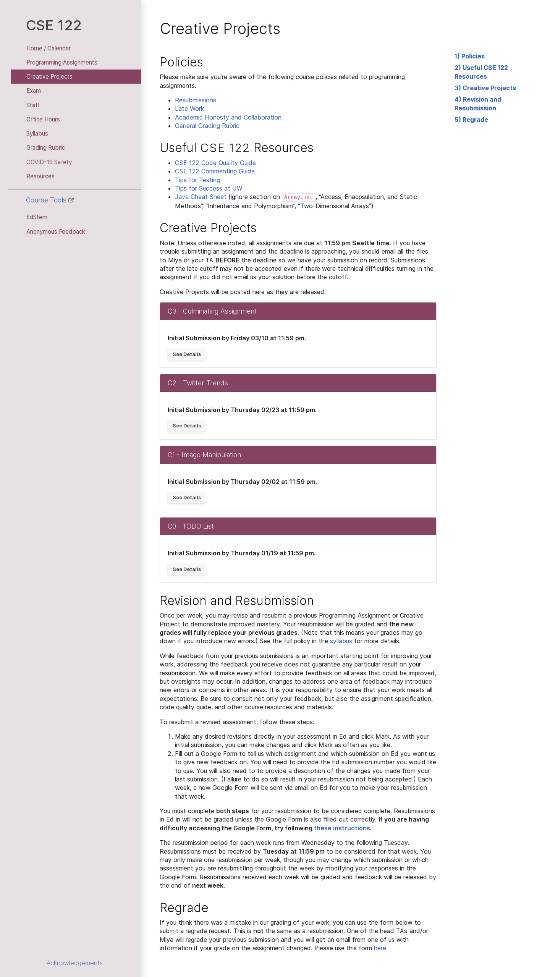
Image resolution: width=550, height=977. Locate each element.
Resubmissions (195, 100)
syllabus (341, 641)
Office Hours (43, 119)
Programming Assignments (61, 62)
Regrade (475, 119)
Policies (473, 56)
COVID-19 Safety (49, 162)
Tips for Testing (197, 180)
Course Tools (50, 200)
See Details (187, 354)
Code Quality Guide (215, 163)
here (380, 948)
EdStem (36, 217)
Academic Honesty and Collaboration (228, 117)
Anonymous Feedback (55, 231)
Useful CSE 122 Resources (481, 72)
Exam (33, 90)
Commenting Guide (215, 171)
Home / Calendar (48, 48)
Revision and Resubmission (478, 103)
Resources (40, 176)
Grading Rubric (45, 147)
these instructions (342, 828)
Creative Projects (49, 76)
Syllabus (37, 133)
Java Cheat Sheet (200, 197)
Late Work (189, 108)
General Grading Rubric (207, 125)
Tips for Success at (209, 188)
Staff (33, 105)
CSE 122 (54, 25)
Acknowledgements (75, 963)
